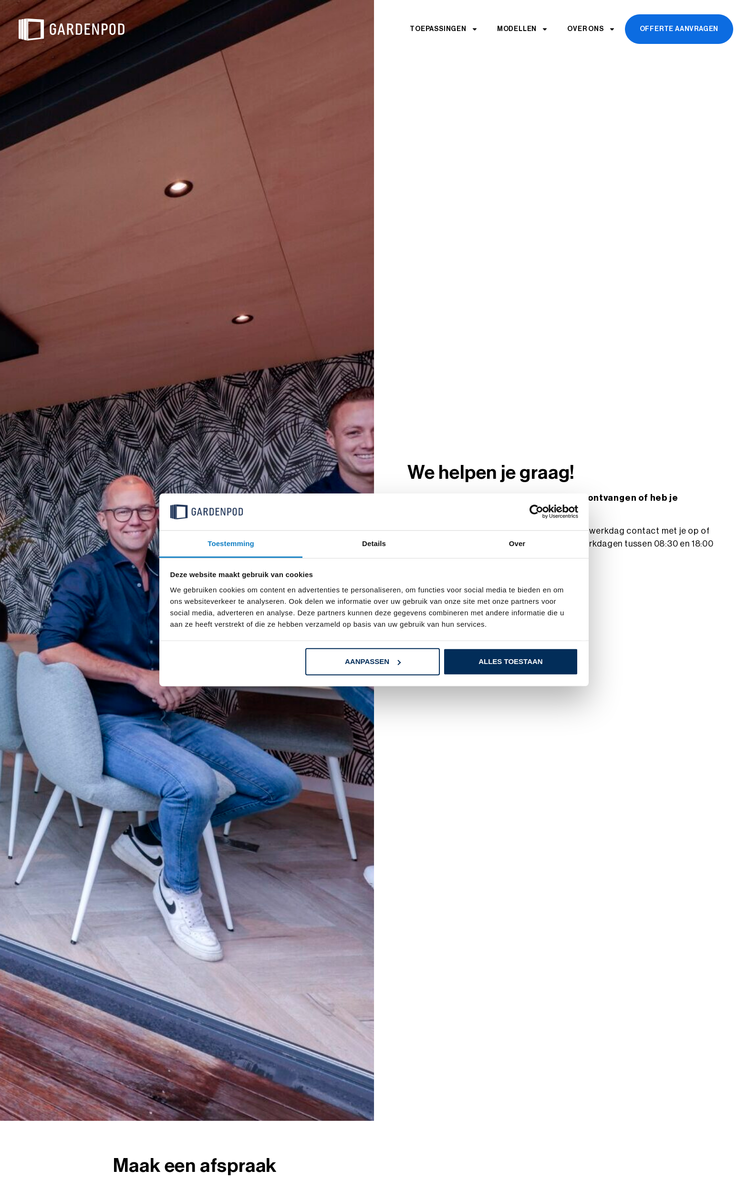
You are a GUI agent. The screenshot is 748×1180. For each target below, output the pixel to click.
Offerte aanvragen (679, 29)
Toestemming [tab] (231, 543)
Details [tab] (374, 543)
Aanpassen (373, 661)
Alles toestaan (510, 661)
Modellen (522, 29)
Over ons (591, 29)
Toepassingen (444, 29)
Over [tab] (517, 543)
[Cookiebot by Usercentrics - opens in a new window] (536, 512)
